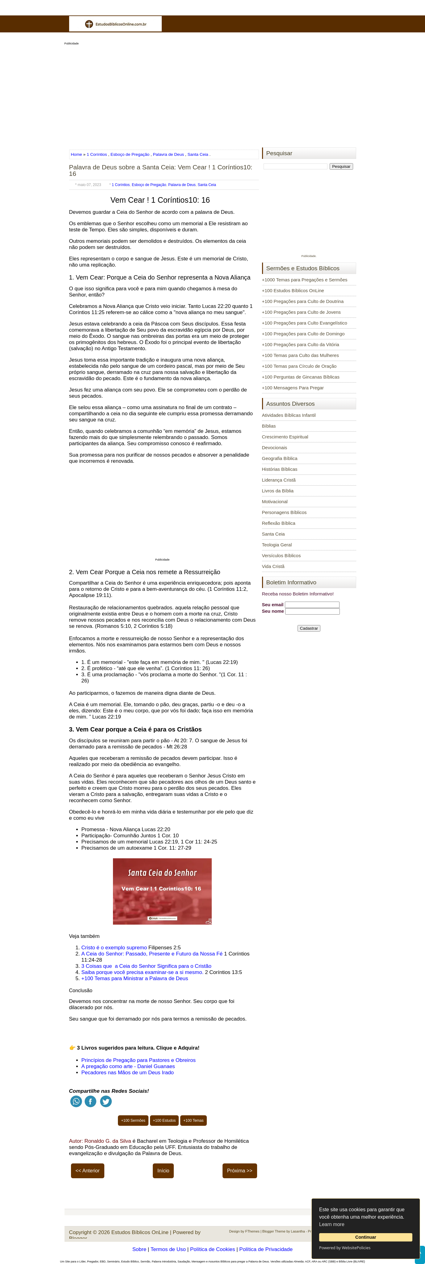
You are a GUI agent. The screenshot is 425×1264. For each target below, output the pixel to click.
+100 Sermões (133, 1120)
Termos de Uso (168, 1249)
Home (77, 154)
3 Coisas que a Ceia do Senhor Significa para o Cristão (146, 966)
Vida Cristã (273, 566)
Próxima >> (239, 1170)
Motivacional (275, 501)
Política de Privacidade (266, 1249)
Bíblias (269, 426)
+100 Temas (193, 1120)
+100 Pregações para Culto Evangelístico (304, 322)
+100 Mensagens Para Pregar (293, 387)
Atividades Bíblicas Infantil (289, 415)
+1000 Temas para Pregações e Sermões (305, 279)
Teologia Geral (277, 544)
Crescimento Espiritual (285, 436)
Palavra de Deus (168, 154)
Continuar (365, 1237)
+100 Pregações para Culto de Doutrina (303, 301)
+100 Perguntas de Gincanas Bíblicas (301, 376)
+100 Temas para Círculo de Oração (299, 366)
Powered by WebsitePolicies (344, 1247)
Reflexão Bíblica (278, 523)
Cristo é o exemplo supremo (114, 948)
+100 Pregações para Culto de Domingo (303, 333)
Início (163, 1170)
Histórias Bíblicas (280, 469)
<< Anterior (88, 1170)
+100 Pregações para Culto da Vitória (300, 344)
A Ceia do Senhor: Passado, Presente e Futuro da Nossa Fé (152, 954)
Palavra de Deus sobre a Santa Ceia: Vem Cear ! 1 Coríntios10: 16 (160, 170)
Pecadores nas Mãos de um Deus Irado (127, 1072)
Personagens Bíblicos (284, 512)
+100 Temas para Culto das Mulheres (300, 355)
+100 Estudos (164, 1120)
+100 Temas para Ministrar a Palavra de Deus (134, 978)
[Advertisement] (213, 94)
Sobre (139, 1249)
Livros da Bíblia (278, 490)
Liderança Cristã (279, 480)
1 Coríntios (97, 154)
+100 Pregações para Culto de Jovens (301, 312)
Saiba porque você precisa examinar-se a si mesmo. (142, 972)
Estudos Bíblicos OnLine (140, 1232)
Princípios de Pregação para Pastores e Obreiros (138, 1060)
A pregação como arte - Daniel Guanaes (128, 1066)
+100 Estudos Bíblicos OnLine (293, 290)
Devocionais (274, 447)
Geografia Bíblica (280, 458)
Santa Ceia (197, 154)
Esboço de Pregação (129, 154)
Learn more (331, 1224)
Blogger (78, 1238)
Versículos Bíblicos (281, 555)
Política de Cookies (212, 1249)
